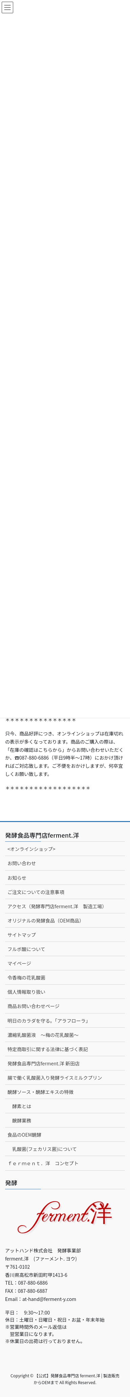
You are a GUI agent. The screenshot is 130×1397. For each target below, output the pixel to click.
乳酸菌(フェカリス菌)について (44, 1148)
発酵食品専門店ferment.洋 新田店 (43, 1063)
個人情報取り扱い (26, 991)
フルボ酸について (26, 949)
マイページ (19, 963)
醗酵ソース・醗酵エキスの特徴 (40, 1091)
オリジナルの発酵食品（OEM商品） (45, 920)
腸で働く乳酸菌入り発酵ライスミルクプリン (54, 1077)
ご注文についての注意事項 (35, 892)
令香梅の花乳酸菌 (26, 977)
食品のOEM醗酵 (24, 1134)
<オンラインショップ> (31, 848)
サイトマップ (21, 934)
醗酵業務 (21, 1120)
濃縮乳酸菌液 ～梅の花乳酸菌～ (43, 1034)
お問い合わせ (21, 863)
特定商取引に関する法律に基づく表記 (47, 1049)
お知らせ (16, 877)
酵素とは (21, 1106)
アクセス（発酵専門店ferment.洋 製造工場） (57, 906)
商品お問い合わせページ (33, 1006)
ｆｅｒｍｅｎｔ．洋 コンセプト (43, 1163)
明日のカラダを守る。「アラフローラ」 (48, 1020)
